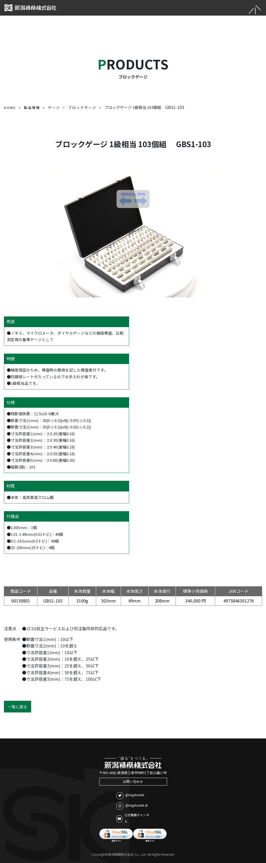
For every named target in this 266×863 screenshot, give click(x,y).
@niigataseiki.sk (132, 806)
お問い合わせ (133, 781)
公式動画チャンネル (132, 818)
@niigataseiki (130, 795)
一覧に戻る (17, 706)
